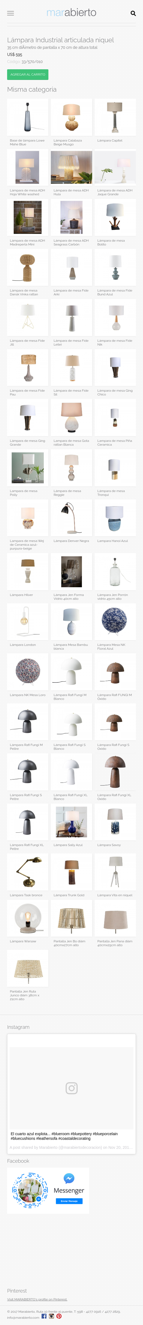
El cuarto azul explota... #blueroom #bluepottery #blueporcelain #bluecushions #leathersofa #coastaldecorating (64, 1136)
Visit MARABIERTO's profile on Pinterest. (37, 1299)
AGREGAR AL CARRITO (27, 74)
